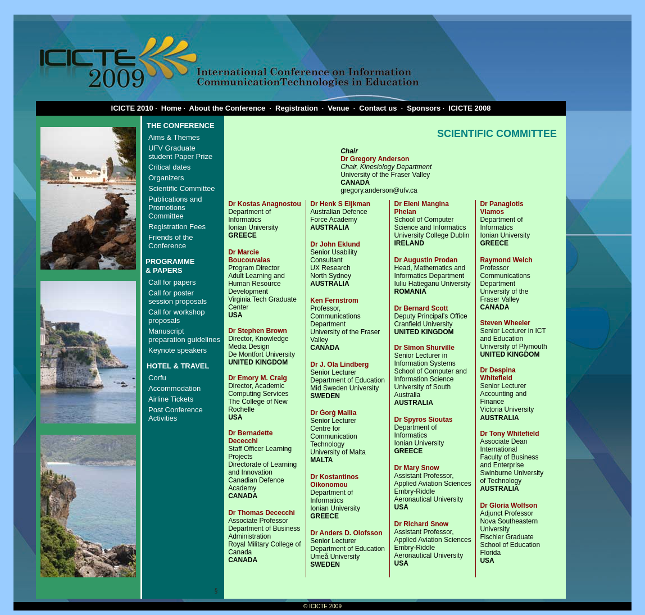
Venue (338, 108)
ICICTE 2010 (132, 108)
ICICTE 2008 (469, 108)
